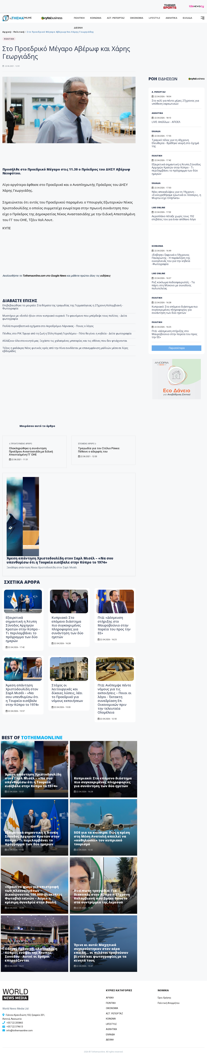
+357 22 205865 (14, 1022)
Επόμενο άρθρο (87, 444)
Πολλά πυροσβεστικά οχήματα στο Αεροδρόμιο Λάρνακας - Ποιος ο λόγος (48, 326)
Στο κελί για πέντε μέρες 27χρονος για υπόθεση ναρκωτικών (175, 102)
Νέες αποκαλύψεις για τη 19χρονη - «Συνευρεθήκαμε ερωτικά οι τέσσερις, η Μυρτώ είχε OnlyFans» (176, 195)
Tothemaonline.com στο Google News (44, 275)
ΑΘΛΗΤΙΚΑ (171, 18)
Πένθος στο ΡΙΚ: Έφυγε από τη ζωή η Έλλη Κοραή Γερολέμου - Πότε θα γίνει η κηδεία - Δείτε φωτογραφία (66, 333)
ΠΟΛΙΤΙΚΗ (79, 18)
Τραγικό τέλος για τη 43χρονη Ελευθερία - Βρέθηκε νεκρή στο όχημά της (175, 143)
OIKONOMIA (112, 1008)
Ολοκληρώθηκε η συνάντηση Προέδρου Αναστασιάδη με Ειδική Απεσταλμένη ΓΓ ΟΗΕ (31, 451)
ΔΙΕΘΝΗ (78, 27)
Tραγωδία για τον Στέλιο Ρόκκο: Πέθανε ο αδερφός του (99, 449)
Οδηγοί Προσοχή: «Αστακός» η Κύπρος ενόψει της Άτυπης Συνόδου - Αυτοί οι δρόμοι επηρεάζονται (31, 955)
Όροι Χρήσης (164, 997)
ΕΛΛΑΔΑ (187, 18)
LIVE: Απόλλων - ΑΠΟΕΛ (166, 122)
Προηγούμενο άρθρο (20, 444)
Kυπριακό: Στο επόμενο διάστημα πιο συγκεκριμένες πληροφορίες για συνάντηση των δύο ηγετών (67, 627)
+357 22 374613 (14, 1026)
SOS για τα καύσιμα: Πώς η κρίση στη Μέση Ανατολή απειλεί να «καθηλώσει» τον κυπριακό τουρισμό (102, 838)
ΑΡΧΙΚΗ (110, 997)
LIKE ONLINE (158, 207)
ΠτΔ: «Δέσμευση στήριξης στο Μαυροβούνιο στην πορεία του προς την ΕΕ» (114, 625)
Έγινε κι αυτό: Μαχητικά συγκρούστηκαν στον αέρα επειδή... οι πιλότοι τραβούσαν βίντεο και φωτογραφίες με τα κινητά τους (101, 953)
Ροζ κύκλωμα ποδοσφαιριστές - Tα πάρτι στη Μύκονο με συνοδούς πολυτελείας (173, 285)
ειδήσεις (105, 275)
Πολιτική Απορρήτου (169, 1003)
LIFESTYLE (154, 18)
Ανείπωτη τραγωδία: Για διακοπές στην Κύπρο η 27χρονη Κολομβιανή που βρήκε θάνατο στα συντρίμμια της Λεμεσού (102, 896)
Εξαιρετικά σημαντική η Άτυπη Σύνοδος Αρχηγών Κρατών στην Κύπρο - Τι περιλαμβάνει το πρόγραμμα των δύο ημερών (23, 629)
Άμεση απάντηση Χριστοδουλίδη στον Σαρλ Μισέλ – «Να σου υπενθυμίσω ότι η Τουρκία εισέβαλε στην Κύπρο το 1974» (22, 695)
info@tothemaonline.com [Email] (19, 1030)
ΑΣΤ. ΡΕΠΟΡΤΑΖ (116, 18)
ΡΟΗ (162, 78)
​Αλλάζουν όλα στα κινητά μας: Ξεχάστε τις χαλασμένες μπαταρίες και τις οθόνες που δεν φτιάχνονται (64, 340)
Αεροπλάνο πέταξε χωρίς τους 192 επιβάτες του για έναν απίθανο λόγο (174, 217)
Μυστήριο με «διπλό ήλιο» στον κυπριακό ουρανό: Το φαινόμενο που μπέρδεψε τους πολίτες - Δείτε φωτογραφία (64, 317)
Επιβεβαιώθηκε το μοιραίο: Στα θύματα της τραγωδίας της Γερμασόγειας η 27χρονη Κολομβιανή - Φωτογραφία (62, 307)
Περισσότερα (177, 348)
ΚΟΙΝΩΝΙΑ (95, 18)
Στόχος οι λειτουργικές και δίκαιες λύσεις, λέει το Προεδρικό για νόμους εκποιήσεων (67, 693)
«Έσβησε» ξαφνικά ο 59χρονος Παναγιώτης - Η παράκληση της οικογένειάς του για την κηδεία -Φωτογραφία (171, 259)
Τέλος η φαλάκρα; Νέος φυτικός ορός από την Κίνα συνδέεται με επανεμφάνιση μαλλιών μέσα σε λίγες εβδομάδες (65, 349)
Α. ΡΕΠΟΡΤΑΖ (159, 91)
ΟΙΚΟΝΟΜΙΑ (136, 18)
